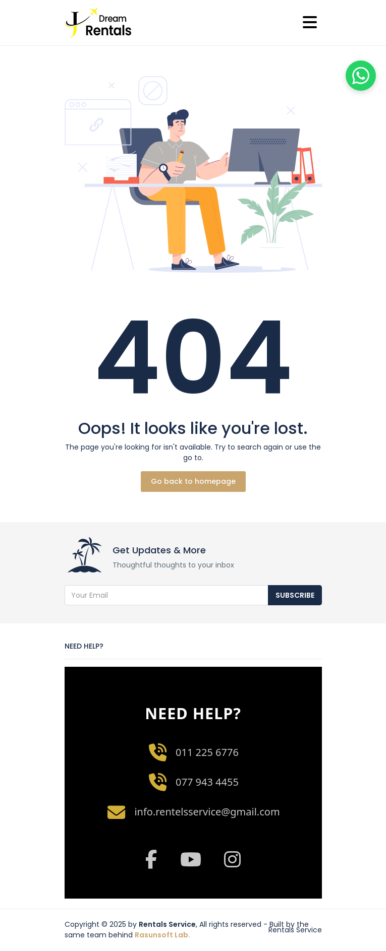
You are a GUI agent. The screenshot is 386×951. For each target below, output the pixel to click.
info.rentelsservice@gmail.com (207, 811)
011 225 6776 (207, 752)
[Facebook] (151, 859)
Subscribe (294, 595)
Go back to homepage (193, 481)
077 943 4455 (207, 782)
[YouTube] (191, 859)
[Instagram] (233, 859)
